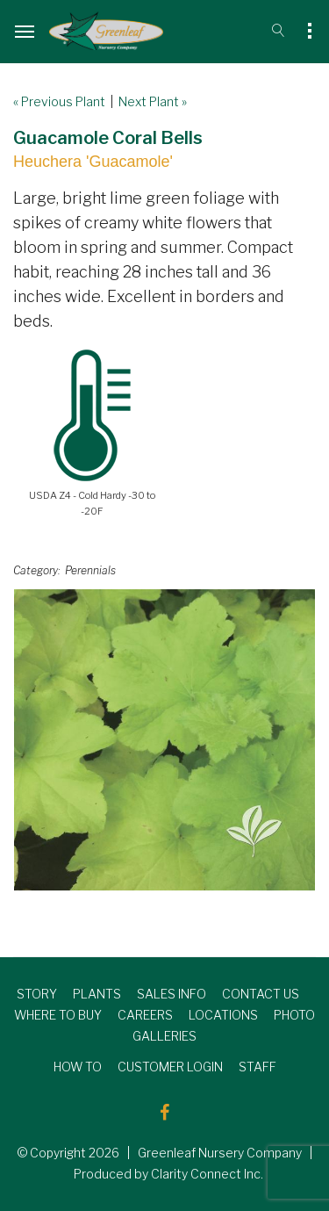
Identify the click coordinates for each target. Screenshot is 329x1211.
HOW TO (78, 1066)
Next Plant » (152, 101)
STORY (37, 993)
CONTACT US (260, 993)
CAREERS (145, 1014)
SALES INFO (171, 993)
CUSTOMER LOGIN (170, 1066)
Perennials (90, 570)
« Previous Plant (59, 101)
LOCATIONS (223, 1014)
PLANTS (97, 993)
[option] (164, 739)
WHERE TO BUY (58, 1014)
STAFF (257, 1066)
